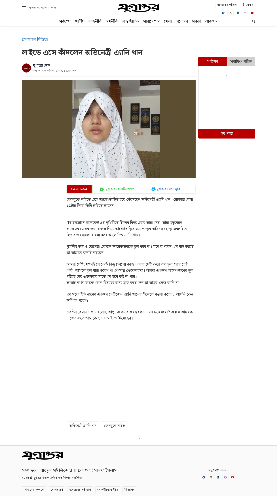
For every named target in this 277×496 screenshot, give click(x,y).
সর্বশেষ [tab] (212, 61)
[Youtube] (252, 13)
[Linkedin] (238, 13)
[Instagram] (245, 13)
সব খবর (227, 134)
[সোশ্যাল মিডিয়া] (35, 39)
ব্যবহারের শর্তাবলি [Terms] (80, 489)
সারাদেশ (151, 21)
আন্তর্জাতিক (130, 21)
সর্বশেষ (64, 21)
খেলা (168, 21)
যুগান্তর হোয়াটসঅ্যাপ (119, 189)
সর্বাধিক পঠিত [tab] (241, 61)
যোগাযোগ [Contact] (57, 489)
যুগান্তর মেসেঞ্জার (168, 189)
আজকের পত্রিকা (227, 5)
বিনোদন (182, 21)
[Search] (253, 22)
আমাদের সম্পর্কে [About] (34, 489)
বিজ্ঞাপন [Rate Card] (129, 489)
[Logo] (138, 8)
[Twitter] (230, 13)
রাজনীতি (95, 21)
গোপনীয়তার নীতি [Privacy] (107, 489)
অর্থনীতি (111, 21)
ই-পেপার (248, 5)
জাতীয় (79, 21)
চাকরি (196, 21)
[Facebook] (223, 13)
